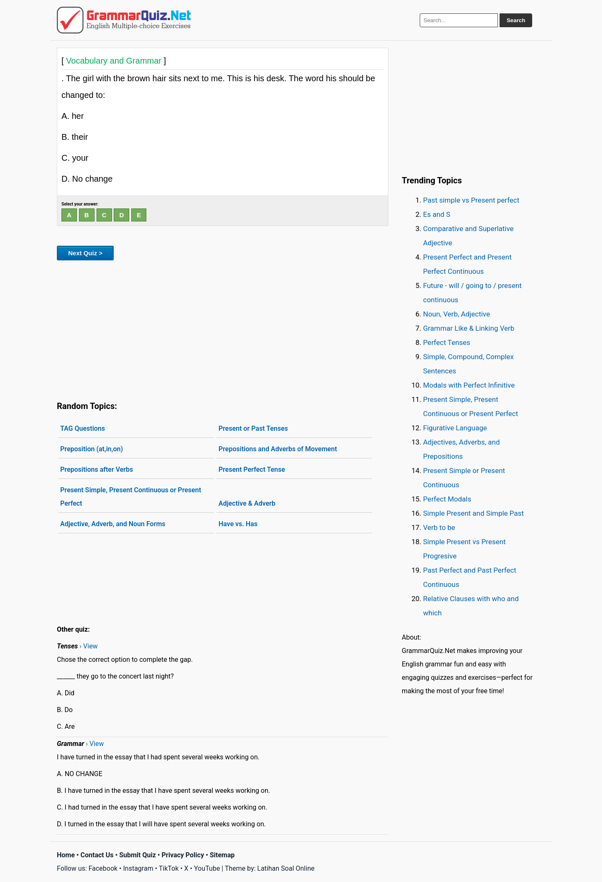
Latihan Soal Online (285, 868)
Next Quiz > (85, 253)
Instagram (138, 868)
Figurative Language (455, 428)
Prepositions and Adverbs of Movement (278, 449)
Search (516, 20)
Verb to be (439, 527)
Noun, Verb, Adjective (456, 314)
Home (66, 855)
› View (88, 646)
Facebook (103, 868)
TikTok (169, 868)
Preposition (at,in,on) (91, 449)
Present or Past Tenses (253, 428)
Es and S (436, 214)
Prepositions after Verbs (96, 469)
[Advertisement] (222, 329)
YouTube (207, 868)
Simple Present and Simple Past (473, 513)
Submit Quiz (137, 855)
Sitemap (222, 855)
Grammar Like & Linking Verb (468, 328)
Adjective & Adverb (247, 503)
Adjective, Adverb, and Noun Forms (113, 524)
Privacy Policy (183, 855)
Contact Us (97, 855)
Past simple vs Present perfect (471, 200)
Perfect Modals (447, 499)
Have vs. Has (238, 524)
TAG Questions (82, 428)
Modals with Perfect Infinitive (469, 385)
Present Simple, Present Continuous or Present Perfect (130, 496)
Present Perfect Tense (252, 469)
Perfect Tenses (446, 342)
